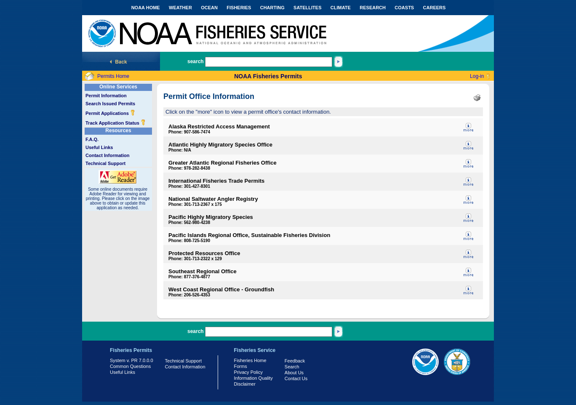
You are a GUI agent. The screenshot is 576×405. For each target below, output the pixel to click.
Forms (240, 366)
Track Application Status (115, 122)
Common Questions (130, 366)
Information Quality (253, 378)
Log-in (477, 76)
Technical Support (105, 163)
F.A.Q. (92, 139)
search (195, 61)
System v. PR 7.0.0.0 (131, 360)
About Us (294, 372)
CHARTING (272, 7)
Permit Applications (110, 113)
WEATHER (180, 7)
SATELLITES (307, 7)
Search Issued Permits (110, 103)
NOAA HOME (145, 7)
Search (292, 366)
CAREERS (434, 7)
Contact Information (107, 155)
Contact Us (296, 378)
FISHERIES (239, 7)
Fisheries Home (250, 360)
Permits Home (113, 76)
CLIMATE (341, 7)
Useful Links (99, 147)
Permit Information (106, 95)
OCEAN (209, 7)
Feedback (295, 360)
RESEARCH (373, 7)
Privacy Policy (248, 372)
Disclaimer (245, 383)
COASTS (404, 7)
